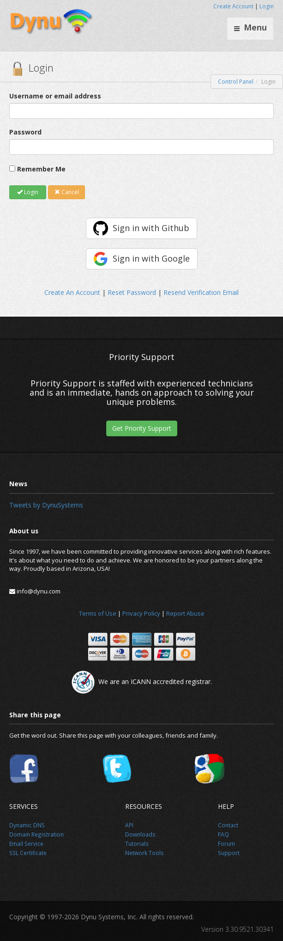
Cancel (66, 192)
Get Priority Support (141, 428)
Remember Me (41, 169)
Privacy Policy (141, 613)
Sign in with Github (151, 227)
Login (266, 6)
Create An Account (72, 292)
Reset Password (132, 292)
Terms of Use (97, 613)
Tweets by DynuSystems (46, 505)
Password (25, 132)
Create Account (233, 6)
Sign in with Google (151, 258)
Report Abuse (185, 613)
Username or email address (55, 96)
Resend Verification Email (201, 292)
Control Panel (235, 82)
